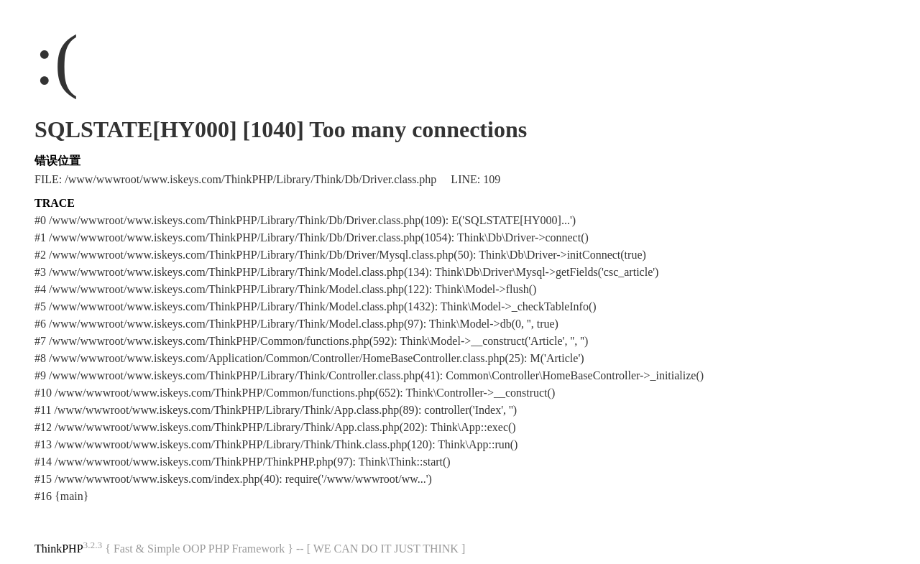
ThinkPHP (58, 548)
